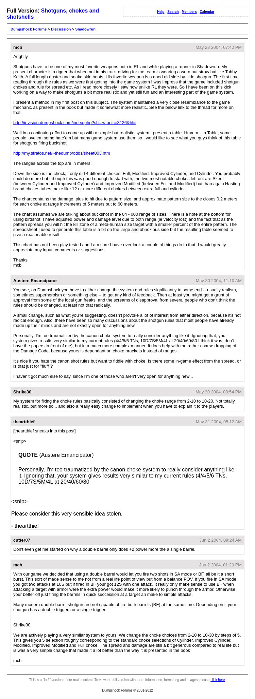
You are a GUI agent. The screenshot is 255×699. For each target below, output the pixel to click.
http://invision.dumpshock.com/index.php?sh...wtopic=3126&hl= (74, 122)
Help (161, 12)
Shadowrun (85, 29)
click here (217, 680)
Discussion (61, 29)
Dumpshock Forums (29, 29)
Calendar (207, 12)
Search (172, 12)
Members (189, 12)
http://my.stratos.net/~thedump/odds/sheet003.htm (61, 153)
